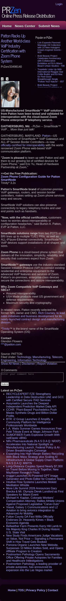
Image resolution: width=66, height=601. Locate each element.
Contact (53, 590)
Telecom (57, 357)
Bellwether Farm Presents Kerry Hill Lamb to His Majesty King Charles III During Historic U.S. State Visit (34, 529)
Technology (24, 357)
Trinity (6, 328)
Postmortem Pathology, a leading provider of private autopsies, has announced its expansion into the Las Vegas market (34, 567)
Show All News (10, 363)
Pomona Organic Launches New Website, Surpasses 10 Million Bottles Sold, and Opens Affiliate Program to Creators (34, 548)
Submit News (49, 26)
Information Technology (31, 360)
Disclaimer (28, 363)
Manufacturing (41, 357)
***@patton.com (11, 344)
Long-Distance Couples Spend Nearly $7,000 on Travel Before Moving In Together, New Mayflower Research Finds (34, 469)
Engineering (8, 360)
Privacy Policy (35, 590)
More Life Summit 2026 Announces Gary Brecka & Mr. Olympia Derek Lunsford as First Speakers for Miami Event (34, 491)
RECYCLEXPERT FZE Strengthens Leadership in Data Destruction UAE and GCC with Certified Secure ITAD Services (35, 397)
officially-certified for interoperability (23, 145)
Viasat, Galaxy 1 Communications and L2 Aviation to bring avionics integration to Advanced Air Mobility (32, 510)
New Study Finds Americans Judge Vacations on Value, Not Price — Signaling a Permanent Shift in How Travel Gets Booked (34, 538)
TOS (21, 590)
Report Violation (47, 363)
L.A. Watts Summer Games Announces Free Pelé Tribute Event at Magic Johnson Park (34, 430)
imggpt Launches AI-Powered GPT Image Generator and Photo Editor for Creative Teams (35, 477)
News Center (25, 26)
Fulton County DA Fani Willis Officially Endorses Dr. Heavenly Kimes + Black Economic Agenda (30, 519)
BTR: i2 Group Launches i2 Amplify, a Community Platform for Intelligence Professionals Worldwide (29, 422)
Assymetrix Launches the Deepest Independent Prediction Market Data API (31, 405)
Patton (46, 135)
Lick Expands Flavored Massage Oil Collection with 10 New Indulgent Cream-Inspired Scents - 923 (49, 47)
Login (59, 4)
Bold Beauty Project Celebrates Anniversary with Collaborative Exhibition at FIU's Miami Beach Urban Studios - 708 (51, 61)
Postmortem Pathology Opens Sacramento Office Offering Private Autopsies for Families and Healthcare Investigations (34, 557)
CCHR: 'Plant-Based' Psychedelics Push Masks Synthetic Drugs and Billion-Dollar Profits (31, 412)
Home (7, 26)
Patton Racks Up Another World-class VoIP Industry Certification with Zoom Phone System (15, 48)
